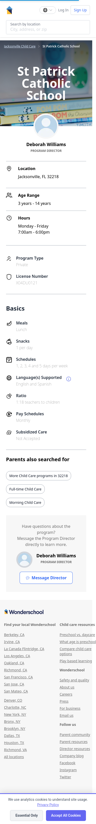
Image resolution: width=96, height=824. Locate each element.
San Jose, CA (14, 684)
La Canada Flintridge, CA (24, 648)
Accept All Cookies (66, 815)
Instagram (68, 769)
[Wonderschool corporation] (46, 612)
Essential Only (26, 815)
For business (70, 708)
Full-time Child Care (25, 489)
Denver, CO (13, 700)
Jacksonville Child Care (19, 46)
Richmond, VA (15, 749)
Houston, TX (14, 742)
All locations (14, 756)
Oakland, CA (14, 663)
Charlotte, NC (15, 707)
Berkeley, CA (14, 634)
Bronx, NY (12, 721)
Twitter (65, 777)
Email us (66, 715)
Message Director (46, 578)
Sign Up (80, 10)
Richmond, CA (15, 670)
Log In (63, 10)
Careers (66, 694)
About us (67, 687)
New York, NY (15, 714)
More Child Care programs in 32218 (38, 475)
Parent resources (73, 741)
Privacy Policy (48, 805)
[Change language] (47, 10)
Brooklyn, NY (14, 728)
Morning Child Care (25, 502)
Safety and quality (74, 680)
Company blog (72, 755)
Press (64, 701)
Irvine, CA (12, 641)
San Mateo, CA (16, 691)
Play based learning (76, 660)
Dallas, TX (12, 735)
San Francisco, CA (18, 677)
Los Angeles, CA (17, 655)
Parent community (75, 734)
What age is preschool (78, 641)
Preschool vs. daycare (77, 634)
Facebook (67, 762)
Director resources (75, 748)
